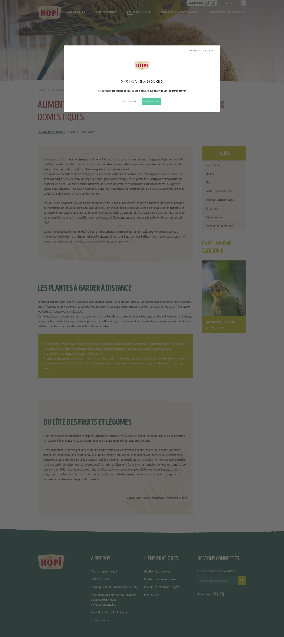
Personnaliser (129, 101)
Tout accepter (151, 101)
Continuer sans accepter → (202, 50)
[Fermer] (142, 318)
